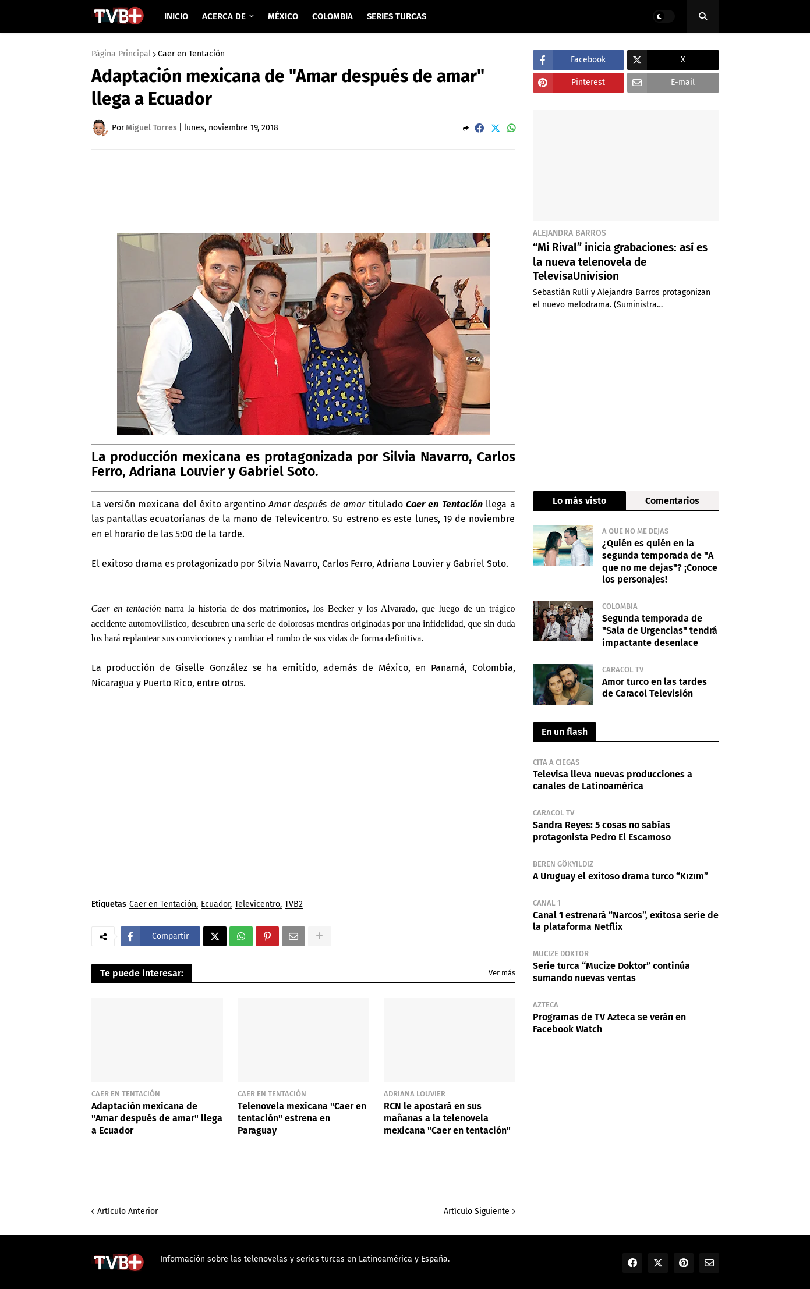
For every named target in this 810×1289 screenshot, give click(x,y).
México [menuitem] (283, 16)
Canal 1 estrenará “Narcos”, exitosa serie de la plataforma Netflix (626, 921)
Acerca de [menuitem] (224, 16)
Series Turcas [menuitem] (396, 16)
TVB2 (294, 904)
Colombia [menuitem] (332, 16)
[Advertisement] (303, 190)
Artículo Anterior (127, 1211)
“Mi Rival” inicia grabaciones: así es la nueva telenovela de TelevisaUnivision (620, 262)
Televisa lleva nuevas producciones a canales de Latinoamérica (612, 780)
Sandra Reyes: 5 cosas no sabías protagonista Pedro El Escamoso (602, 831)
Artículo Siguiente (477, 1211)
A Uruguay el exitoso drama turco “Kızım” (620, 876)
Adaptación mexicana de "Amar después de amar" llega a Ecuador (156, 1118)
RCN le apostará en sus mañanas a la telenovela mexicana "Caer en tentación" (447, 1118)
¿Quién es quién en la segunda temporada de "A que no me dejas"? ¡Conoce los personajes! (659, 561)
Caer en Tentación (191, 54)
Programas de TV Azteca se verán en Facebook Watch (609, 1023)
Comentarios (672, 500)
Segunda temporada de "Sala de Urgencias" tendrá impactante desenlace (659, 630)
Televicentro (257, 904)
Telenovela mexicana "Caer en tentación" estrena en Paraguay (302, 1118)
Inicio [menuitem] (176, 16)
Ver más (502, 972)
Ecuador (215, 904)
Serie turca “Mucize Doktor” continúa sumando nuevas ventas (611, 971)
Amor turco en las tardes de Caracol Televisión (654, 687)
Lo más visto (579, 500)
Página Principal (121, 54)
